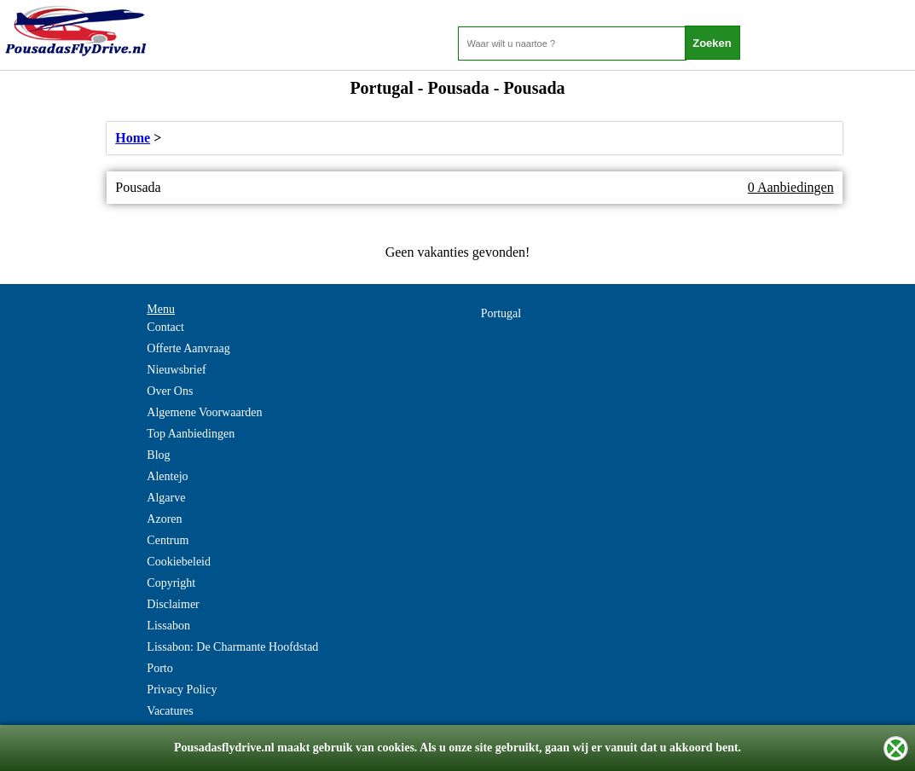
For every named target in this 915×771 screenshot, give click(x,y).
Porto (159, 668)
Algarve (166, 497)
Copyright (171, 583)
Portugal (501, 313)
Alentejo (167, 476)
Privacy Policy (182, 689)
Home (132, 137)
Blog (158, 455)
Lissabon (168, 625)
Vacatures (170, 710)
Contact (165, 327)
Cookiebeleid (179, 561)
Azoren (164, 519)
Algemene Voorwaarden (204, 412)
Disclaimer (173, 604)
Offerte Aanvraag (188, 348)
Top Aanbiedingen (191, 433)
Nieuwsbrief (176, 369)
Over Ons (170, 391)
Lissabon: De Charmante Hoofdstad (232, 647)
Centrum (167, 540)
